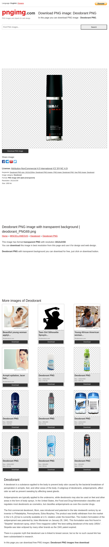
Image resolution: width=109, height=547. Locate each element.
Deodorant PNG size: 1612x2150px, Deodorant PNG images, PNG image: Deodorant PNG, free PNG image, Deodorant (52, 172)
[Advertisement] (54, 50)
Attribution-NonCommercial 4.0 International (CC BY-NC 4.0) (39, 168)
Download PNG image (15, 151)
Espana (21, 3)
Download (15, 342)
